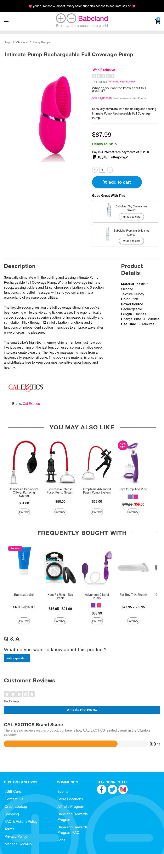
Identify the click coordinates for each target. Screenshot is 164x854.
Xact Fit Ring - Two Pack (60, 596)
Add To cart (117, 182)
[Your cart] (157, 21)
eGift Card (13, 791)
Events (63, 791)
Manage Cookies (18, 844)
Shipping (12, 814)
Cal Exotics (31, 403)
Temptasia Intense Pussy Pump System (60, 490)
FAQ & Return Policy (21, 821)
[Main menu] (6, 21)
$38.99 (97, 613)
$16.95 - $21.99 (60, 609)
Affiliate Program (70, 806)
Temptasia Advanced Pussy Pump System (97, 490)
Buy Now (24, 511)
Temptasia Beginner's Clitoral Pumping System (24, 492)
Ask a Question (102, 98)
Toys (8, 42)
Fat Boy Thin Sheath (133, 595)
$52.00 (97, 501)
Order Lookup (16, 806)
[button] (130, 496)
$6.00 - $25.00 (24, 607)
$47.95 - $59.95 (133, 607)
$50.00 (60, 501)
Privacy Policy (16, 836)
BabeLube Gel (24, 595)
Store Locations (70, 799)
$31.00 (24, 503)
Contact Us (14, 799)
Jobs (61, 840)
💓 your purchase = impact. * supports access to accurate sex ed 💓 (82, 6)
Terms (9, 829)
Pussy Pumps (41, 42)
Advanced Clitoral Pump (97, 596)
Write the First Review (121, 81)
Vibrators (21, 42)
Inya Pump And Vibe (133, 489)
